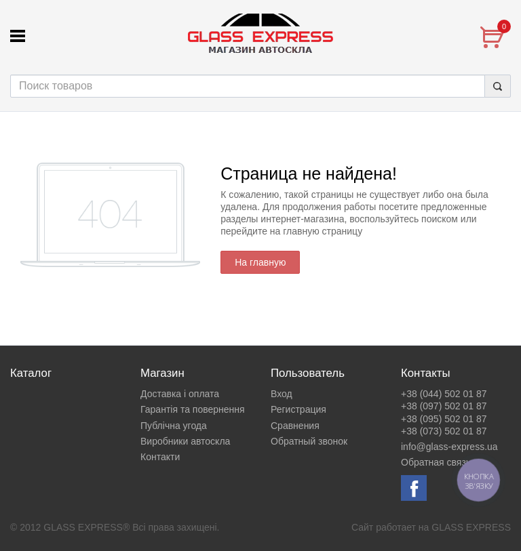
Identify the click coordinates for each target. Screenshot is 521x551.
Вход (281, 393)
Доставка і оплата (179, 393)
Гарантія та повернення (192, 409)
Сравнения (295, 425)
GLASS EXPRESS (471, 527)
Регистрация (298, 409)
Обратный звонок (309, 441)
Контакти (160, 456)
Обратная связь (436, 462)
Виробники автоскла (185, 441)
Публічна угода (173, 425)
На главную (260, 262)
